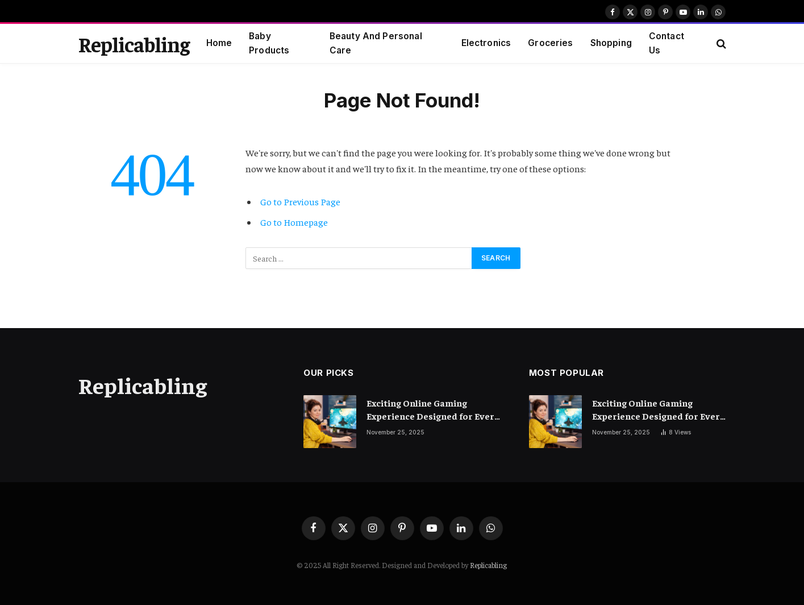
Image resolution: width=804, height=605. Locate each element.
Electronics (486, 43)
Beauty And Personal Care (376, 43)
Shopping (611, 43)
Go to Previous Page (300, 202)
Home (219, 43)
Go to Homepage (294, 222)
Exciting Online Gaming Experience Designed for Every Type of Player (432, 409)
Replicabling (488, 565)
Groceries (550, 43)
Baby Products (269, 43)
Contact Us (666, 43)
